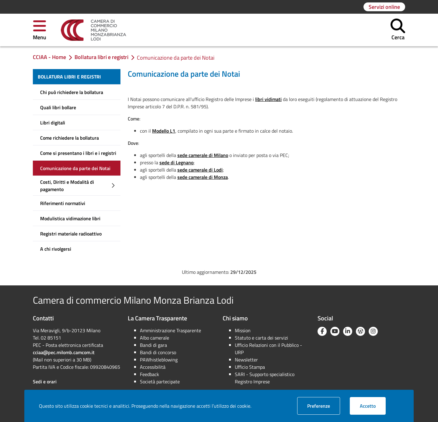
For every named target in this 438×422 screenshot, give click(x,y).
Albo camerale (154, 337)
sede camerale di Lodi (200, 169)
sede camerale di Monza (202, 177)
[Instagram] (373, 331)
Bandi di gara (153, 345)
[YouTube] (334, 331)
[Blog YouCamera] (360, 331)
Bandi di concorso (158, 352)
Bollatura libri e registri (69, 76)
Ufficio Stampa (250, 367)
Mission (243, 330)
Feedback (149, 374)
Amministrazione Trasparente (170, 330)
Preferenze (323, 406)
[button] (39, 30)
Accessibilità (152, 367)
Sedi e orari (45, 381)
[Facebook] (322, 331)
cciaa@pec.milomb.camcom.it (64, 352)
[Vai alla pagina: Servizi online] (384, 6)
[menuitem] (76, 76)
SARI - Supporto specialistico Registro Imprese (264, 378)
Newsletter (246, 359)
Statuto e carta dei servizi (261, 337)
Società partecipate (160, 381)
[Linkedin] (347, 331)
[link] (93, 30)
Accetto (373, 406)
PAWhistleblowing (159, 359)
